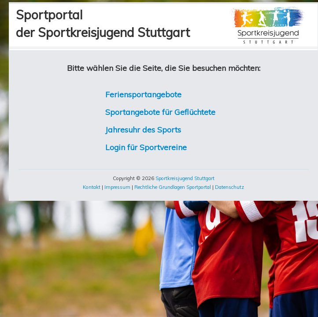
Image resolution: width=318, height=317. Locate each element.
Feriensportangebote (143, 94)
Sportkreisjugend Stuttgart (184, 178)
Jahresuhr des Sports (143, 129)
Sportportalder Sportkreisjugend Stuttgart (103, 23)
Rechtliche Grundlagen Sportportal (172, 187)
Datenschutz (229, 187)
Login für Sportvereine (146, 147)
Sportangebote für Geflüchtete (160, 112)
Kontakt (91, 187)
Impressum (117, 187)
